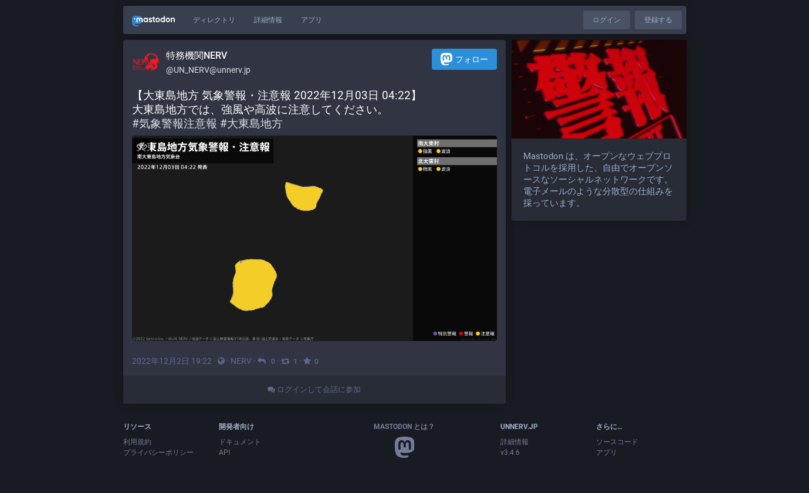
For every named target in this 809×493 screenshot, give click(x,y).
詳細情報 (268, 20)
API (224, 452)
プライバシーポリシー (158, 452)
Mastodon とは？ (404, 427)
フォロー (464, 59)
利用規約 (137, 442)
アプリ (311, 20)
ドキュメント (240, 442)
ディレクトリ (214, 20)
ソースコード (617, 442)
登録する (658, 20)
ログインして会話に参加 (314, 389)
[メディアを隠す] (142, 146)
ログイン (607, 20)
